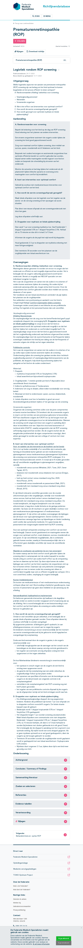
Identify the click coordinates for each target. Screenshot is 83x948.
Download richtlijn (35, 51)
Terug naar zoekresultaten (23, 23)
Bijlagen (19, 51)
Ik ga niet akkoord (63, 943)
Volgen (20, 41)
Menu (47, 16)
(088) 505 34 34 (20, 926)
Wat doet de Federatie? (21, 889)
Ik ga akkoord (63, 938)
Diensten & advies (19, 899)
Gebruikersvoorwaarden (22, 906)
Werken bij (17, 903)
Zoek (36, 16)
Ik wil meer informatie (41, 944)
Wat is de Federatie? (20, 886)
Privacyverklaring (19, 910)
